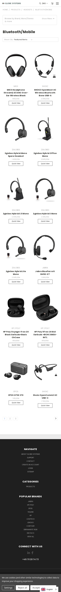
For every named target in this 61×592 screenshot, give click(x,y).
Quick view (16, 103)
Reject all (22, 587)
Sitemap (30, 472)
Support (30, 457)
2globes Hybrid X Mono (45, 213)
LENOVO (30, 522)
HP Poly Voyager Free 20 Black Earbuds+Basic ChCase (16, 334)
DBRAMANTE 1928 (30, 529)
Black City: (8, 39)
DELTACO (30, 533)
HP (31, 515)
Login (30, 468)
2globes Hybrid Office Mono (45, 154)
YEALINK (31, 512)
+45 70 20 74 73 (30, 559)
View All (30, 536)
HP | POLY (30, 505)
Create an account (30, 464)
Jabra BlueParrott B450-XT (45, 273)
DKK (44, 3)
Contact (30, 461)
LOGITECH (30, 519)
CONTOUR (30, 526)
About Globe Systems (30, 454)
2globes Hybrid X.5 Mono (16, 213)
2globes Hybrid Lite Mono (16, 273)
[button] (30, 20)
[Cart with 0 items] (52, 3)
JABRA (30, 501)
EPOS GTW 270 (16, 395)
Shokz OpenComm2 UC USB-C (45, 396)
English (47, 589)
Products (30, 486)
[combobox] (49, 589)
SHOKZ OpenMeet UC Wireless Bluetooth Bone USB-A (45, 93)
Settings (8, 587)
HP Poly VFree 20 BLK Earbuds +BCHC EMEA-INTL (45, 334)
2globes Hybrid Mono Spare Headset (16, 154)
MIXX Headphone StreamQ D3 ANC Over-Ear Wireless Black (16, 93)
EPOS (30, 508)
